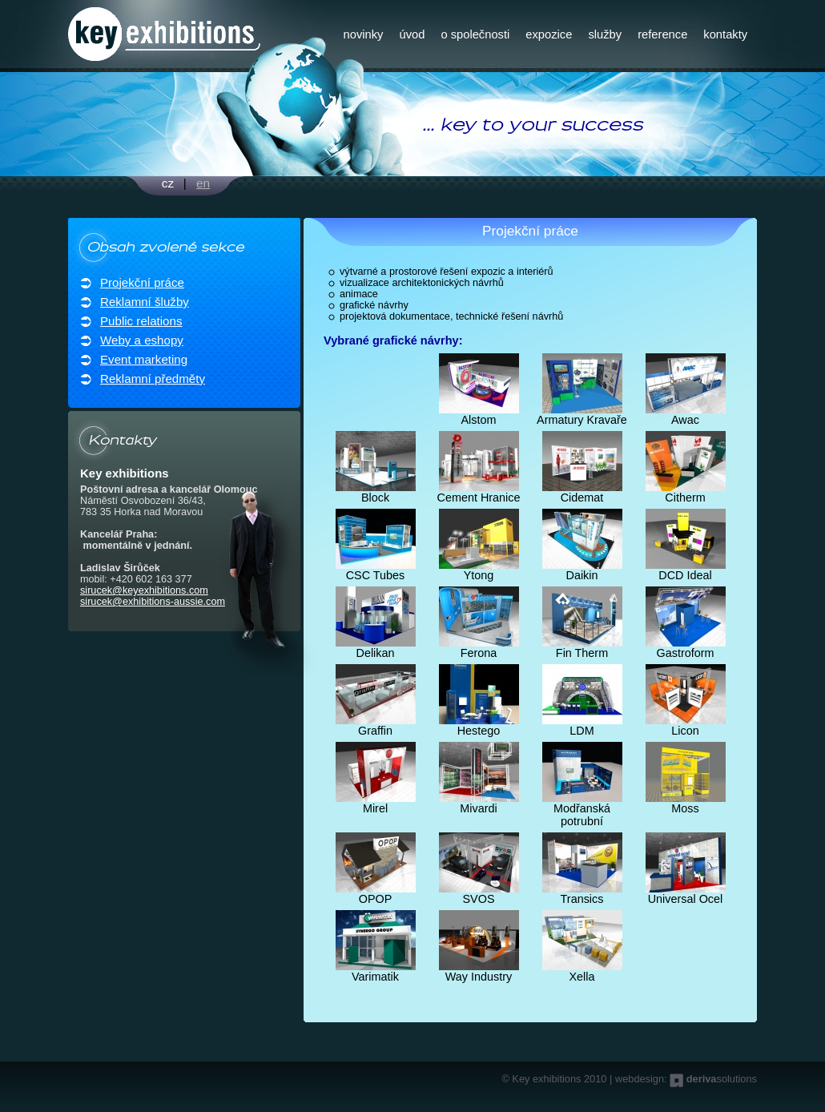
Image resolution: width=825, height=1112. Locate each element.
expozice (548, 34)
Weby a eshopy (141, 340)
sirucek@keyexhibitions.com (144, 590)
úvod (412, 34)
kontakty (725, 34)
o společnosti (475, 34)
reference (662, 34)
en (203, 183)
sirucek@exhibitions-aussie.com (152, 601)
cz (168, 183)
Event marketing (143, 359)
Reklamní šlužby (144, 301)
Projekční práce (142, 282)
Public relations (141, 321)
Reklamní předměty (152, 378)
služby (605, 34)
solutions (721, 1079)
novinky (364, 34)
